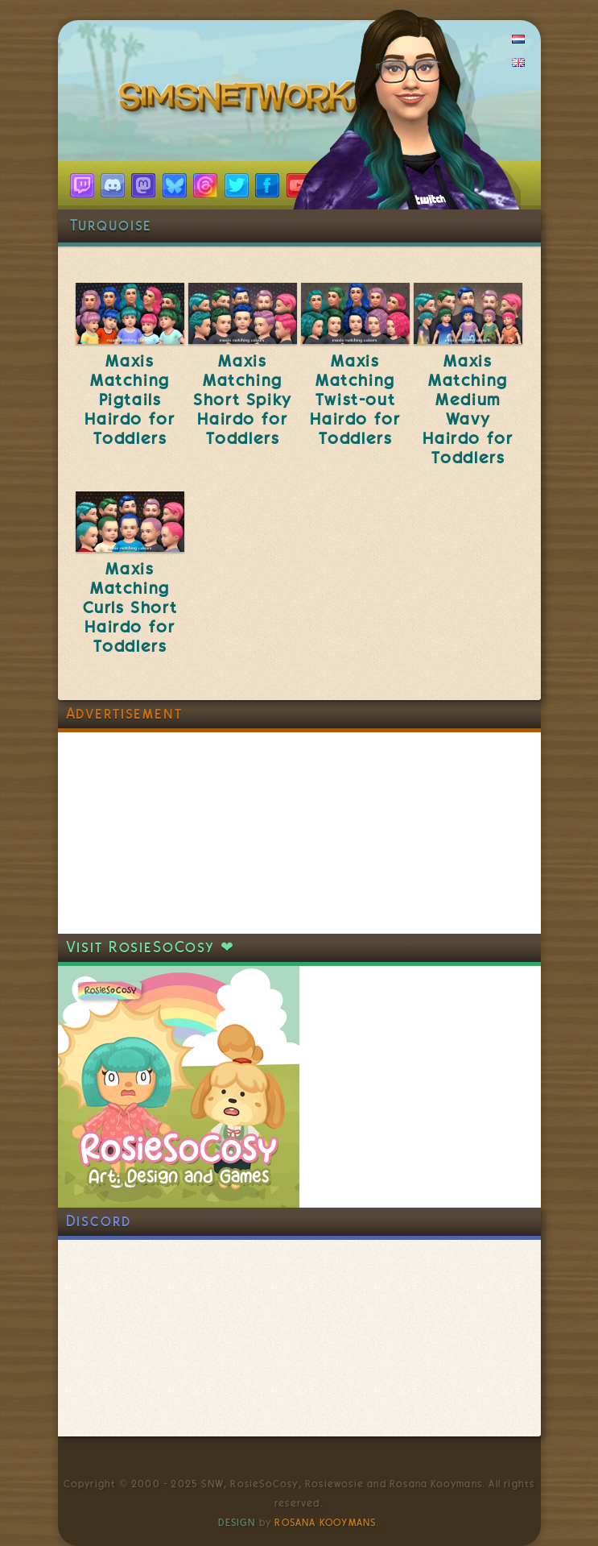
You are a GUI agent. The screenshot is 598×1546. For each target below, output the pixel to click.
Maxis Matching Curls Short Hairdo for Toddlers (130, 607)
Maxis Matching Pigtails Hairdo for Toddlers (130, 399)
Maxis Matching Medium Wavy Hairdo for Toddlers (468, 409)
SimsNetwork (241, 101)
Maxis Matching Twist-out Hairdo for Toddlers (355, 399)
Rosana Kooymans (325, 1522)
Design (236, 1522)
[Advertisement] (178, 833)
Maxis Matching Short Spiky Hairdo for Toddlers (242, 399)
